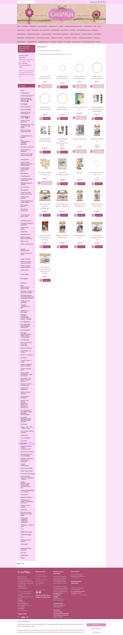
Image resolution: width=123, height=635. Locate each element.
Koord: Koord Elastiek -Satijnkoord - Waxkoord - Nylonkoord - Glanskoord (27, 404)
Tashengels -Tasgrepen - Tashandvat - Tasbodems (25, 520)
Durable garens (27, 176)
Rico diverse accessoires (27, 210)
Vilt (22, 537)
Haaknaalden (97, 34)
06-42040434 (21, 593)
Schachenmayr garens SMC (27, 215)
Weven (23, 558)
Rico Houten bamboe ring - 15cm (97, 173)
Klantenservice (76, 41)
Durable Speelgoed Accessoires (27, 179)
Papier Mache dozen (27, 471)
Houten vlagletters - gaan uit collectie (27, 365)
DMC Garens (27, 173)
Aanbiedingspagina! (27, 96)
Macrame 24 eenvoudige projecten (62, 173)
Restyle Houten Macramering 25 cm (97, 77)
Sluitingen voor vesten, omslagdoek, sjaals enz (27, 501)
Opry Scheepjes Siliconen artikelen (27, 237)
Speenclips (97, 38)
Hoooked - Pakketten (27, 147)
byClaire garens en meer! (26, 254)
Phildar (28, 30)
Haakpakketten (21, 34)
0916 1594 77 (29, 605)
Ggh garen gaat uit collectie (27, 183)
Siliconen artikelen (27, 497)
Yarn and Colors (27, 234)
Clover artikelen (27, 259)
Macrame (23, 443)
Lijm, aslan (24, 441)
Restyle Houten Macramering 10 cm (45, 77)
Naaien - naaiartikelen (25, 464)
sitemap (66, 632)
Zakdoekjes (24, 544)
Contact (37, 578)
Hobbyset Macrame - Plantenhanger (97, 205)
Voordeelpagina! (42, 26)
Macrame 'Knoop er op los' (80, 108)
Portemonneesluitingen (28, 474)
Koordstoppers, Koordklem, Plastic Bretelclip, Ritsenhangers (27, 412)
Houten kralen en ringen (43, 38)
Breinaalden (27, 278)
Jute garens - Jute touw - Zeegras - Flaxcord (26, 379)
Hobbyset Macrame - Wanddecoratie (79, 205)
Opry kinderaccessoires (83, 30)
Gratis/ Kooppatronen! (88, 41)
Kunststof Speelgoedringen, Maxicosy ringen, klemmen (26, 419)
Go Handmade (88, 26)
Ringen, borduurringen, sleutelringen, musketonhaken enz (27, 485)
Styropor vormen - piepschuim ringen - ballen (27, 514)
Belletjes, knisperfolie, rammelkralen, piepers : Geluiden (26, 317)
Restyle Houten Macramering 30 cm (45, 108)
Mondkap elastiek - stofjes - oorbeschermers (26, 447)
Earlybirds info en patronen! (26, 549)
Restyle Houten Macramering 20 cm (80, 77)
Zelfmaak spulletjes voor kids (27, 306)
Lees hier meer (74, 578)
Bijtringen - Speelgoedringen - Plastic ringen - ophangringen (27, 335)
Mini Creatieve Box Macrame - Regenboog (62, 205)
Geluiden (74, 38)
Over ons (38, 584)
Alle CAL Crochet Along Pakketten (27, 130)
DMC (95, 26)
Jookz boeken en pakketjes (27, 150)
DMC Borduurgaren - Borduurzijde (27, 287)
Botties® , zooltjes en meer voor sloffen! (27, 292)
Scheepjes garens (27, 221)
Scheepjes (72, 30)
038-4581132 (21, 580)
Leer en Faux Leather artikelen (27, 431)
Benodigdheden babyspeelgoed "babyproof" (27, 326)
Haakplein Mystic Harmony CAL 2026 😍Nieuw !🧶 (26, 99)
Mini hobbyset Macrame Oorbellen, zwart (97, 238)
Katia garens (27, 190)
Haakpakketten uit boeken (27, 136)
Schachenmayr (55, 30)
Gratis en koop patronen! (27, 121)
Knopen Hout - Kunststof (27, 397)
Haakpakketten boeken (33, 34)
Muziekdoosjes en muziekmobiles (27, 455)
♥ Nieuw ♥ (25, 26)
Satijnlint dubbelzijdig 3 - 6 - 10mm (27, 491)
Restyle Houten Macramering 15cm (62, 77)
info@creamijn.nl (83, 594)
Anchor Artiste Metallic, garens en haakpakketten (27, 163)
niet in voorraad (46, 86)
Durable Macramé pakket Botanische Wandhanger (97, 109)
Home (19, 26)
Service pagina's (27, 107)
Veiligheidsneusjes (44, 41)
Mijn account (95, 2)
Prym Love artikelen (27, 468)
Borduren (60, 41)
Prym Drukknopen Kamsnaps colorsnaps (26, 344)
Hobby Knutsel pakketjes (25, 301)
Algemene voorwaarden (41, 576)
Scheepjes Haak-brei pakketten (27, 224)
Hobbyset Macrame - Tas (79, 237)
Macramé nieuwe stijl (79, 139)
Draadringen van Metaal (85, 38)
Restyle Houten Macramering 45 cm (62, 108)
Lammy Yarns (21, 30)
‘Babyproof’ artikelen (57, 38)
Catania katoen (53, 26)
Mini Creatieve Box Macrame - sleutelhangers (45, 206)
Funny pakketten (46, 34)
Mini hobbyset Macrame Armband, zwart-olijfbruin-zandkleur (45, 270)
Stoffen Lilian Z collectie (25, 506)
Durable (61, 26)
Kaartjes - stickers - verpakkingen (27, 384)
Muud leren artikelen (27, 452)
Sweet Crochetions (75, 34)
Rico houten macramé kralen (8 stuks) (44, 173)
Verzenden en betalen (41, 579)
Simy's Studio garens (27, 228)
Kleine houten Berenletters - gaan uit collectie (27, 374)
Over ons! (23, 552)
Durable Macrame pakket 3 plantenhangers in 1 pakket (62, 142)
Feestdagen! (32, 26)
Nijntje (98, 41)
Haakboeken (20, 38)
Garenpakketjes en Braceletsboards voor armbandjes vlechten (27, 296)
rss (69, 632)
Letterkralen (27, 435)
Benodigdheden (30, 38)
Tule (22, 529)
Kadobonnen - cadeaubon (25, 388)
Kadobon (53, 41)
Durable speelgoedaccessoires (73, 26)
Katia (99, 26)
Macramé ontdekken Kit (97, 140)
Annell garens (27, 159)
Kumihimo (24, 424)
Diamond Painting (26, 348)
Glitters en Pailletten (27, 355)
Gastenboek (24, 555)
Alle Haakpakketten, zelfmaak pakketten (27, 142)
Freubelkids (67, 41)
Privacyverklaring (22, 610)
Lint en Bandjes (27, 438)
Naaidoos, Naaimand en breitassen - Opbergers (27, 460)
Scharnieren (24, 494)
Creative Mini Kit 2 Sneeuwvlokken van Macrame (45, 238)
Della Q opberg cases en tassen (27, 266)
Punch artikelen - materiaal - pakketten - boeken (27, 478)
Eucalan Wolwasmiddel (25, 249)
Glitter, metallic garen (27, 244)
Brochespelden (25, 330)
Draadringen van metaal (27, 351)
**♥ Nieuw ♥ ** (25, 93)
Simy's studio (64, 30)
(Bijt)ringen (67, 38)
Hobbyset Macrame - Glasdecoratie (62, 237)
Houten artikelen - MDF (27, 369)
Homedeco (24, 358)
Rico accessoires (44, 30)
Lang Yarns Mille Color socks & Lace (26, 193)
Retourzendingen (26, 109)
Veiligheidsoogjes (32, 41)
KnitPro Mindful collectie (25, 393)
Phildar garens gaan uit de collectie (27, 201)
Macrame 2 (79, 172)
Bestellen (64, 87)
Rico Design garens (27, 205)
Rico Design (35, 30)
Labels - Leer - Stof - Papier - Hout (27, 427)
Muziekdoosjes (21, 41)
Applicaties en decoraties (27, 311)
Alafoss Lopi (24, 241)
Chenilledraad (25, 340)
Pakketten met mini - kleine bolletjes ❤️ (27, 154)
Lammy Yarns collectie (27, 197)
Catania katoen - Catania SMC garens (27, 169)
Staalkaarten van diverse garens (27, 112)
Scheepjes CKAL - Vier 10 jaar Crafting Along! (27, 126)
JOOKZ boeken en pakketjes (60, 34)
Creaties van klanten (41, 589)
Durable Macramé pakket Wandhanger (45, 140)
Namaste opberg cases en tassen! (27, 262)
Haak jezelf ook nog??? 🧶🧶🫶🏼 (25, 117)
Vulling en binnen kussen (26, 540)
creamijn (21, 564)
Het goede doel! (39, 581)
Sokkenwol (95, 30)
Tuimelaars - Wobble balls (27, 525)
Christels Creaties (87, 34)
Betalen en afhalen (40, 574)
